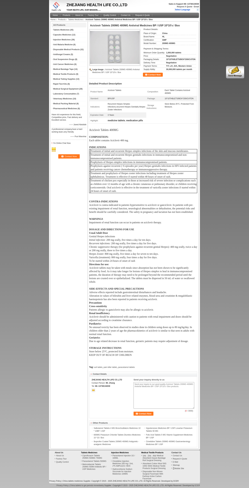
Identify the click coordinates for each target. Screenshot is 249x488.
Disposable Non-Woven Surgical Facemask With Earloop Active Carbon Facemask (153, 475)
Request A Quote (184, 7)
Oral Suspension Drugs (63, 59)
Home (55, 15)
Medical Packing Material (64, 104)
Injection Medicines (62, 40)
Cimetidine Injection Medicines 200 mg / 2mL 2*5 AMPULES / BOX (122, 463)
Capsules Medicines (62, 35)
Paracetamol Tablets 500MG (94, 461)
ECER (176, 481)
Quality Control (109, 15)
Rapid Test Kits (60, 84)
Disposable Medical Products (66, 49)
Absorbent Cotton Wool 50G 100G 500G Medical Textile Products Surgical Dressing (154, 465)
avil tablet (98, 367)
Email (196, 7)
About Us (79, 15)
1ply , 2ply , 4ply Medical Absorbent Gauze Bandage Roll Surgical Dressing (154, 458)
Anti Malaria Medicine (63, 44)
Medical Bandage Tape (63, 69)
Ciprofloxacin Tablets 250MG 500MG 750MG (92, 457)
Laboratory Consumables (64, 94)
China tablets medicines (73, 481)
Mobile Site (178, 468)
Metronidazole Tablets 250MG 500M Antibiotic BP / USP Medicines (94, 466)
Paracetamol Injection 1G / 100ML (123, 457)
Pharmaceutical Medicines (65, 108)
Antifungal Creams (61, 54)
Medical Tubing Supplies (64, 79)
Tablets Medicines (75, 19)
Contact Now (154, 74)
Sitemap (176, 465)
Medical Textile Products (64, 74)
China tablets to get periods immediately (87, 485)
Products (66, 15)
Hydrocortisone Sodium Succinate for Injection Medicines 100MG (122, 471)
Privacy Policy (55, 481)
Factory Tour (93, 15)
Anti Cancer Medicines (63, 64)
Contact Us (125, 15)
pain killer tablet (110, 367)
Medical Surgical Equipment (66, 89)
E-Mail (175, 462)
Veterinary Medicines (62, 99)
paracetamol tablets (126, 367)
